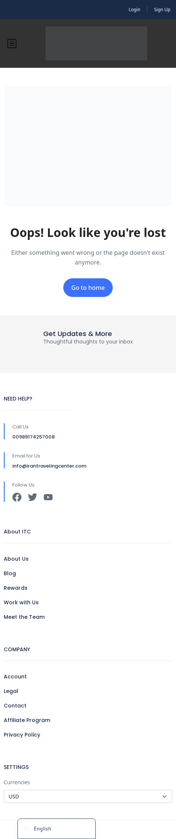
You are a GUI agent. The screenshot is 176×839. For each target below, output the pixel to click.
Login (134, 9)
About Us (16, 559)
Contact (15, 705)
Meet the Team (24, 617)
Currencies (17, 782)
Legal (11, 691)
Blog (10, 573)
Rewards (16, 588)
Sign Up (162, 9)
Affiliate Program (27, 720)
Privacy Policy (22, 734)
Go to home (88, 288)
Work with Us (21, 602)
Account (15, 676)
